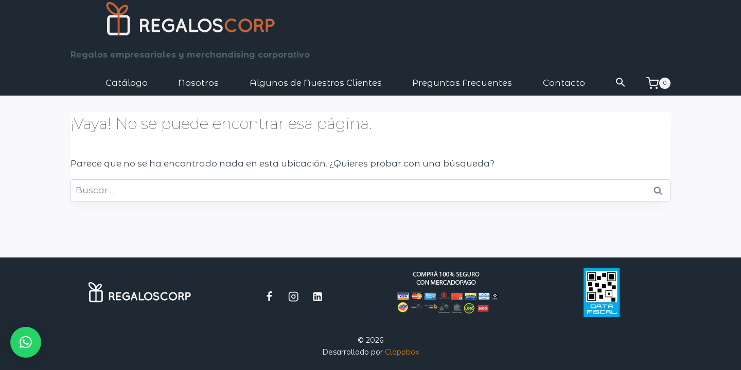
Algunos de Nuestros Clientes (316, 83)
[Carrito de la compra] (658, 83)
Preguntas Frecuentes (462, 83)
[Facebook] (269, 296)
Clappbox (402, 352)
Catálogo (126, 83)
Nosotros (198, 83)
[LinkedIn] (317, 296)
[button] (621, 83)
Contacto (564, 83)
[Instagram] (293, 296)
